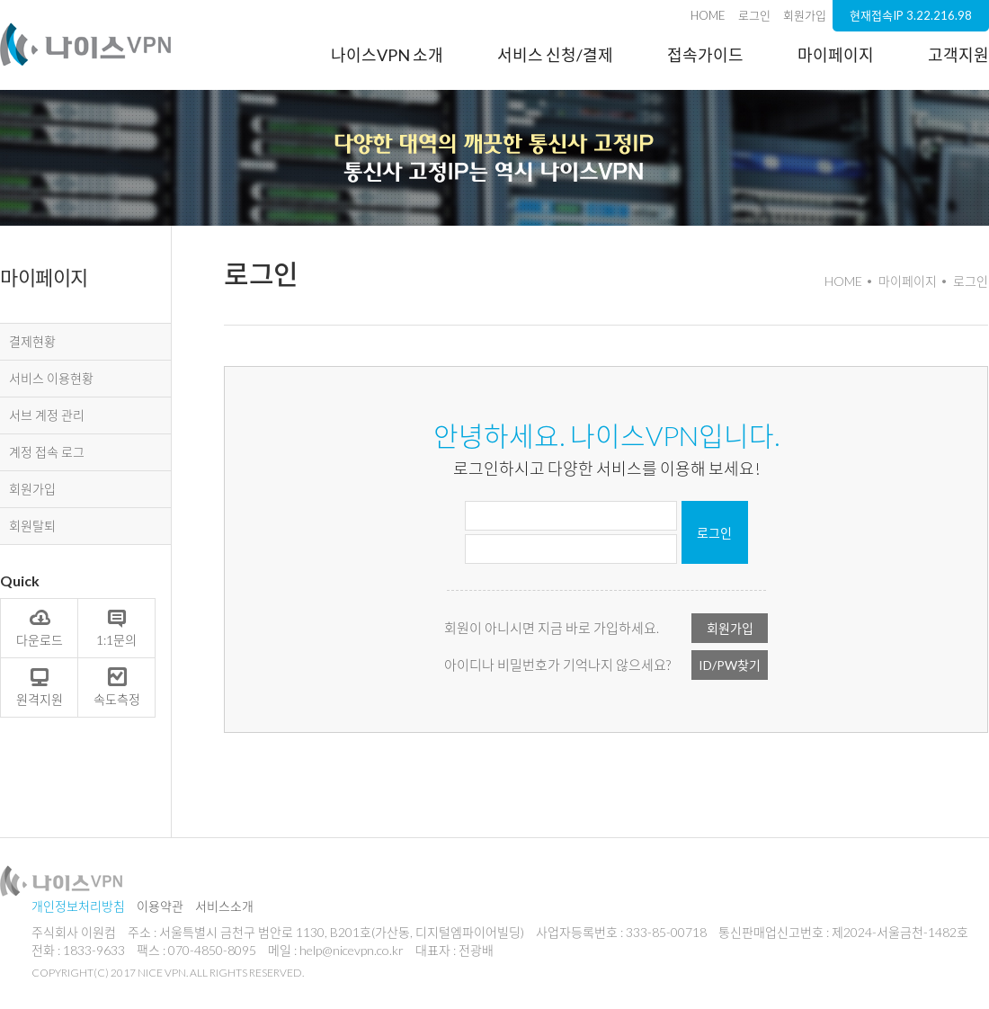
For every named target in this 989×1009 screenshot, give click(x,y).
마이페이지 (835, 55)
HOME (708, 15)
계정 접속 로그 (47, 452)
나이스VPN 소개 (387, 55)
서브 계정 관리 (47, 415)
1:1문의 (116, 626)
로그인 (754, 15)
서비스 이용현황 (51, 378)
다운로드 (39, 626)
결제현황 (32, 341)
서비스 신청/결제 (555, 55)
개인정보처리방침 (78, 906)
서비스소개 (224, 906)
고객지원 (958, 55)
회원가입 (804, 15)
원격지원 (39, 686)
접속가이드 (705, 55)
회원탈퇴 (32, 525)
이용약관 (160, 906)
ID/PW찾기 (730, 665)
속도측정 (117, 686)
